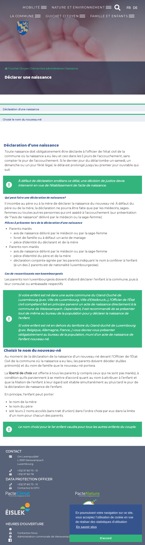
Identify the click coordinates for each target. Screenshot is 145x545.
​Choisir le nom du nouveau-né (22, 119)
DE (135, 8)
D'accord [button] (105, 538)
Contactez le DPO (28, 488)
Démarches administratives (47, 68)
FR (128, 8)
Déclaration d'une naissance (21, 109)
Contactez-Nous (27, 533)
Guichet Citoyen (19, 68)
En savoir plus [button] (86, 527)
